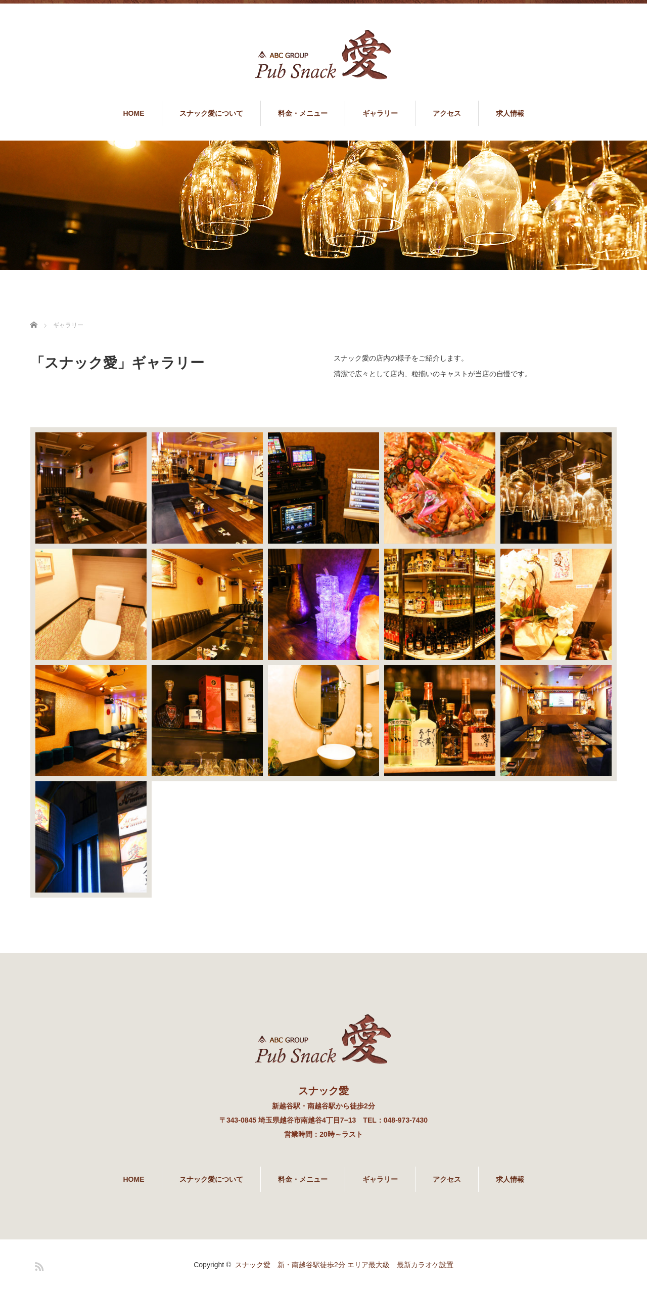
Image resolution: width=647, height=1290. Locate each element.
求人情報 (510, 113)
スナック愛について (211, 113)
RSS (37, 1264)
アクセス (447, 113)
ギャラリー (380, 113)
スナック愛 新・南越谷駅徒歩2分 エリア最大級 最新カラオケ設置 (344, 1265)
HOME (134, 113)
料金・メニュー (303, 113)
